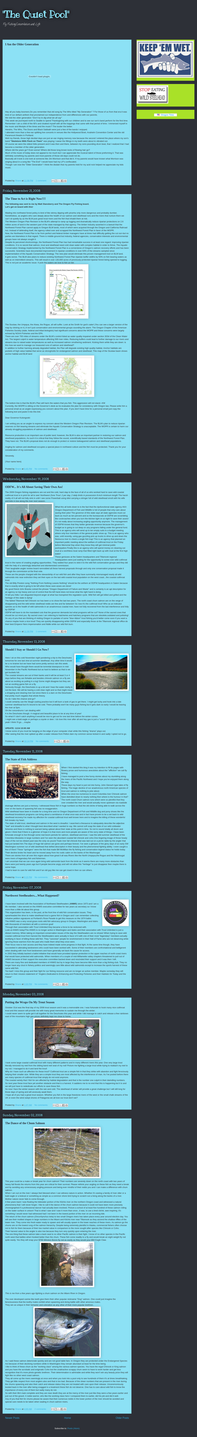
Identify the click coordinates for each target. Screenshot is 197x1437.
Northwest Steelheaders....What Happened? (32, 895)
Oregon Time (165, 115)
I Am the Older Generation (22, 44)
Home (67, 1418)
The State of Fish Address (21, 759)
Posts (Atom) (73, 1428)
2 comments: (40, 1409)
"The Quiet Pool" (36, 14)
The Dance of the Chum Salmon (25, 1123)
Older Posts (122, 1418)
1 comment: (41, 180)
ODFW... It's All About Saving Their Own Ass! (34, 487)
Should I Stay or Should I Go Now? (27, 649)
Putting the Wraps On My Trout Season (29, 1002)
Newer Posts (12, 1418)
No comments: (42, 469)
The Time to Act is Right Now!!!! (25, 198)
